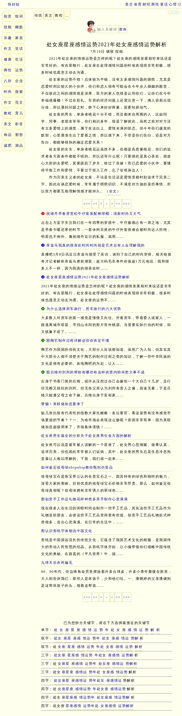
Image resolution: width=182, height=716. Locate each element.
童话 (164, 4)
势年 (96, 638)
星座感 (73, 655)
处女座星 (62, 680)
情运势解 (122, 697)
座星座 (68, 672)
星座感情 (73, 706)
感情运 (118, 664)
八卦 (8, 81)
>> (118, 204)
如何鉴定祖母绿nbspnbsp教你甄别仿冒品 (77, 467)
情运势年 (87, 697)
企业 (19, 81)
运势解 (128, 655)
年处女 (100, 655)
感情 (81, 647)
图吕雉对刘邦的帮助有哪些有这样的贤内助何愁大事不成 (95, 372)
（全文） (113, 191)
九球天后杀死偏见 (57, 563)
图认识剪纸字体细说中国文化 (66, 531)
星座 (71, 647)
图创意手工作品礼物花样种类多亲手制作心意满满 (84, 499)
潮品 (19, 145)
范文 (19, 102)
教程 (8, 113)
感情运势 (83, 689)
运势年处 (91, 706)
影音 (19, 124)
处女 (58, 638)
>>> (126, 204)
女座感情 (108, 706)
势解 (135, 638)
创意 (8, 16)
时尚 (8, 92)
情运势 (87, 655)
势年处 (95, 672)
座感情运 (79, 680)
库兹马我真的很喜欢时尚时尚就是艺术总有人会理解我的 (95, 245)
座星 (67, 638)
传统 (38, 15)
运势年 (91, 664)
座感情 (114, 655)
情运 (87, 638)
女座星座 (66, 689)
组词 (19, 16)
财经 (146, 4)
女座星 (64, 664)
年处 (100, 647)
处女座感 (105, 697)
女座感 (108, 672)
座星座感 (70, 697)
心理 (173, 4)
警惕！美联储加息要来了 (63, 404)
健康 (8, 59)
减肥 (8, 145)
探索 (19, 92)
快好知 (10, 4)
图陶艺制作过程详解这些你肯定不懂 (77, 340)
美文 (129, 4)
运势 (19, 70)
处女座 (60, 655)
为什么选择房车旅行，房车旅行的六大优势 (83, 309)
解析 (139, 647)
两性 (155, 4)
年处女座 (100, 689)
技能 (8, 27)
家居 (19, 38)
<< (95, 204)
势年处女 (97, 680)
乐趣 (8, 38)
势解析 (132, 664)
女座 (62, 647)
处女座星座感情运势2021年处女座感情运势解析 (88, 277)
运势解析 (126, 706)
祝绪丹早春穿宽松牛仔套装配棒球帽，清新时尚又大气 (93, 214)
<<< (87, 204)
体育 (138, 4)
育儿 (19, 113)
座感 (77, 638)
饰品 (8, 135)
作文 (8, 49)
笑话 (19, 49)
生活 (19, 59)
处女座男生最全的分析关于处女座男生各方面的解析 (86, 436)
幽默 (19, 27)
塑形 (19, 135)
